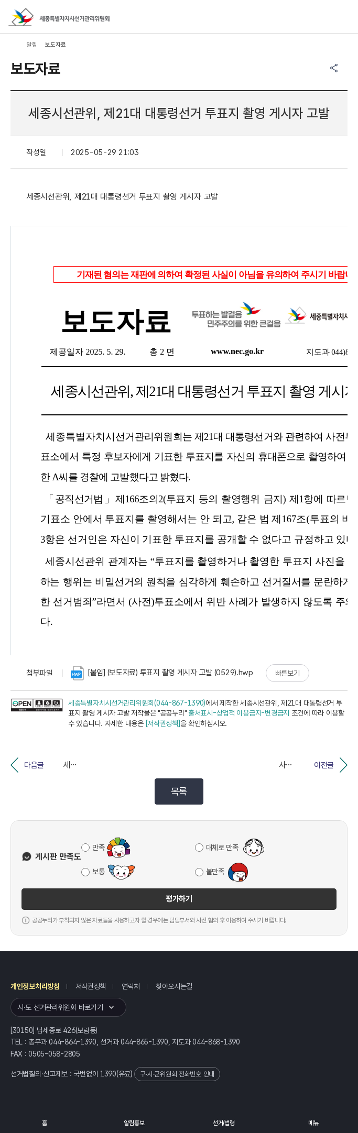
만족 (98, 847)
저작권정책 (90, 986)
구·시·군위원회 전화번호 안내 (177, 1074)
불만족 (215, 871)
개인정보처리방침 (35, 986)
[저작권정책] (163, 723)
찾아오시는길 (174, 986)
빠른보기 (287, 673)
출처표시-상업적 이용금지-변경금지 (238, 713)
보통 (98, 871)
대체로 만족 (222, 847)
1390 (108, 1074)
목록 (179, 791)
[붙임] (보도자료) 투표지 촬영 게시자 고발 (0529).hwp (162, 673)
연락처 (131, 986)
